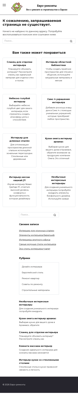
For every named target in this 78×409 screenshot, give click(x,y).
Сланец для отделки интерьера (19, 63)
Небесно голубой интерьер (19, 100)
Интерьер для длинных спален (19, 139)
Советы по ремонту (32, 284)
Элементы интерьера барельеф (37, 235)
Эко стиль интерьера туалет (34, 249)
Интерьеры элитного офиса (34, 239)
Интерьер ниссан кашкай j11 (19, 178)
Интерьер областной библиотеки (58, 63)
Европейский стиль (32, 272)
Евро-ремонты (47, 5)
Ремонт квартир (30, 278)
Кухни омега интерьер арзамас (58, 140)
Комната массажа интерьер (35, 346)
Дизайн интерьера (32, 266)
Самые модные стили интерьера (37, 244)
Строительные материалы (36, 290)
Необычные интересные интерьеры (58, 180)
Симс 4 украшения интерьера (58, 101)
